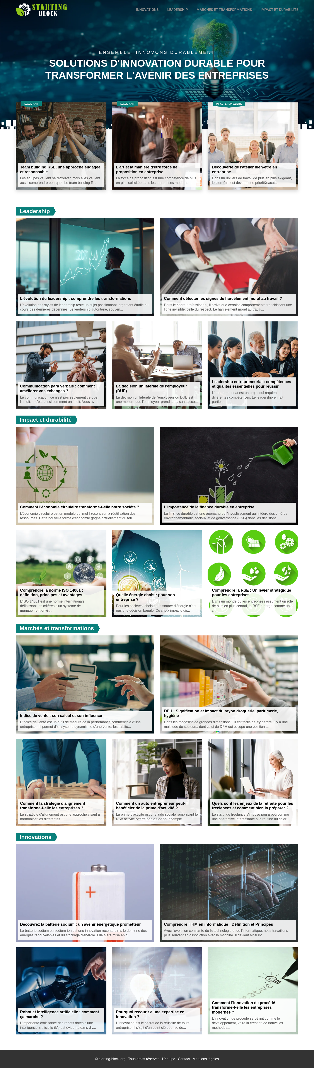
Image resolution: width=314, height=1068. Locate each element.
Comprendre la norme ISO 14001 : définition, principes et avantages (51, 592)
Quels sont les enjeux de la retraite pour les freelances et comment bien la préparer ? (252, 805)
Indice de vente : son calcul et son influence (61, 715)
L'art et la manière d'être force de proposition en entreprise (146, 169)
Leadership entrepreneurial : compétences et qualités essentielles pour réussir (251, 384)
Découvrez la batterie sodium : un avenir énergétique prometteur (80, 924)
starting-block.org (112, 1059)
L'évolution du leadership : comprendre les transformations (75, 298)
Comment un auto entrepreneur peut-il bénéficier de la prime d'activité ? (152, 805)
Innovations (147, 10)
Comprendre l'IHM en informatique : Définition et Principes (218, 924)
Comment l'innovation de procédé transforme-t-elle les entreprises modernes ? (243, 1007)
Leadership (177, 10)
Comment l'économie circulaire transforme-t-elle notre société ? (79, 507)
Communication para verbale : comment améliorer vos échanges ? (57, 388)
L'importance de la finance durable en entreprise (209, 507)
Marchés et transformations (224, 10)
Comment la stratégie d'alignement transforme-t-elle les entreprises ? (52, 805)
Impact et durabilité (279, 10)
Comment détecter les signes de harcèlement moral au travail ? (223, 298)
